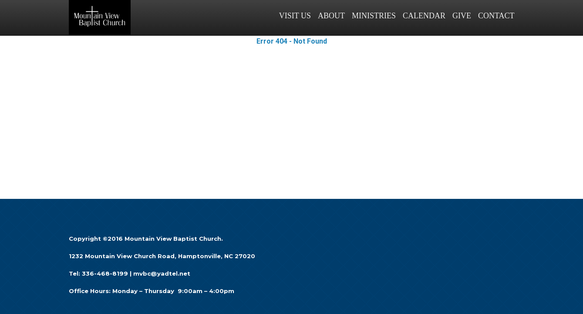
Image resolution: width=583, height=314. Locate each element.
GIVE (461, 15)
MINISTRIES (374, 15)
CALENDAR (424, 15)
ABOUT (331, 15)
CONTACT (496, 15)
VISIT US (295, 15)
